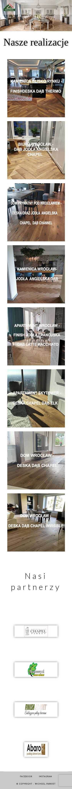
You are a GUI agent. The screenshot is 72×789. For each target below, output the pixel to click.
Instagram (45, 777)
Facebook (26, 777)
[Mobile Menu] (62, 7)
